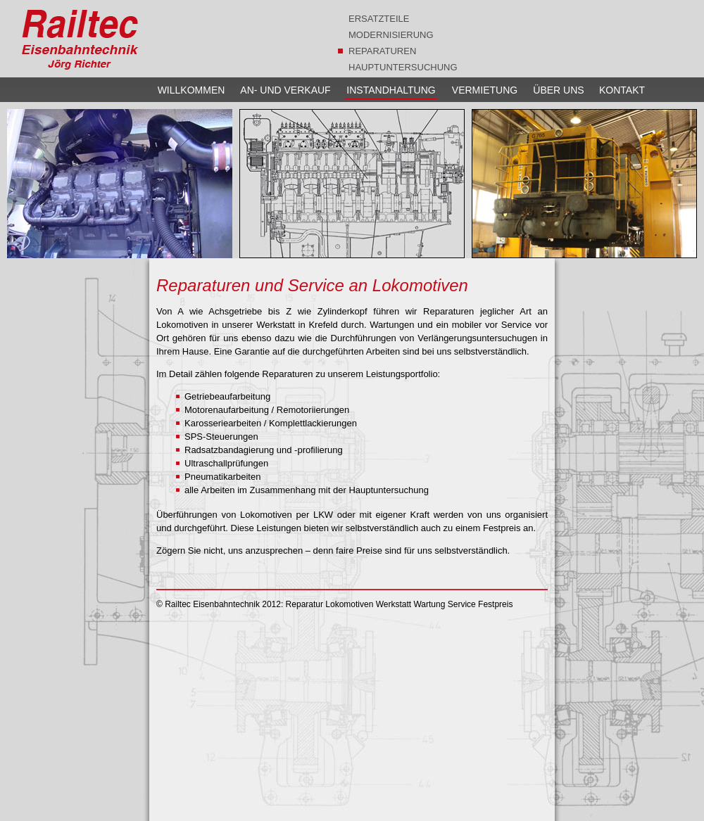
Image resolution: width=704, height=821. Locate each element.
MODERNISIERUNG (391, 35)
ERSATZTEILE (378, 18)
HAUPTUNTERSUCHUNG (403, 67)
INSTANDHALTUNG (390, 90)
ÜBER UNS (558, 90)
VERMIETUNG (484, 90)
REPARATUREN (382, 51)
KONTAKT (622, 90)
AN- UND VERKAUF (285, 90)
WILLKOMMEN (191, 90)
